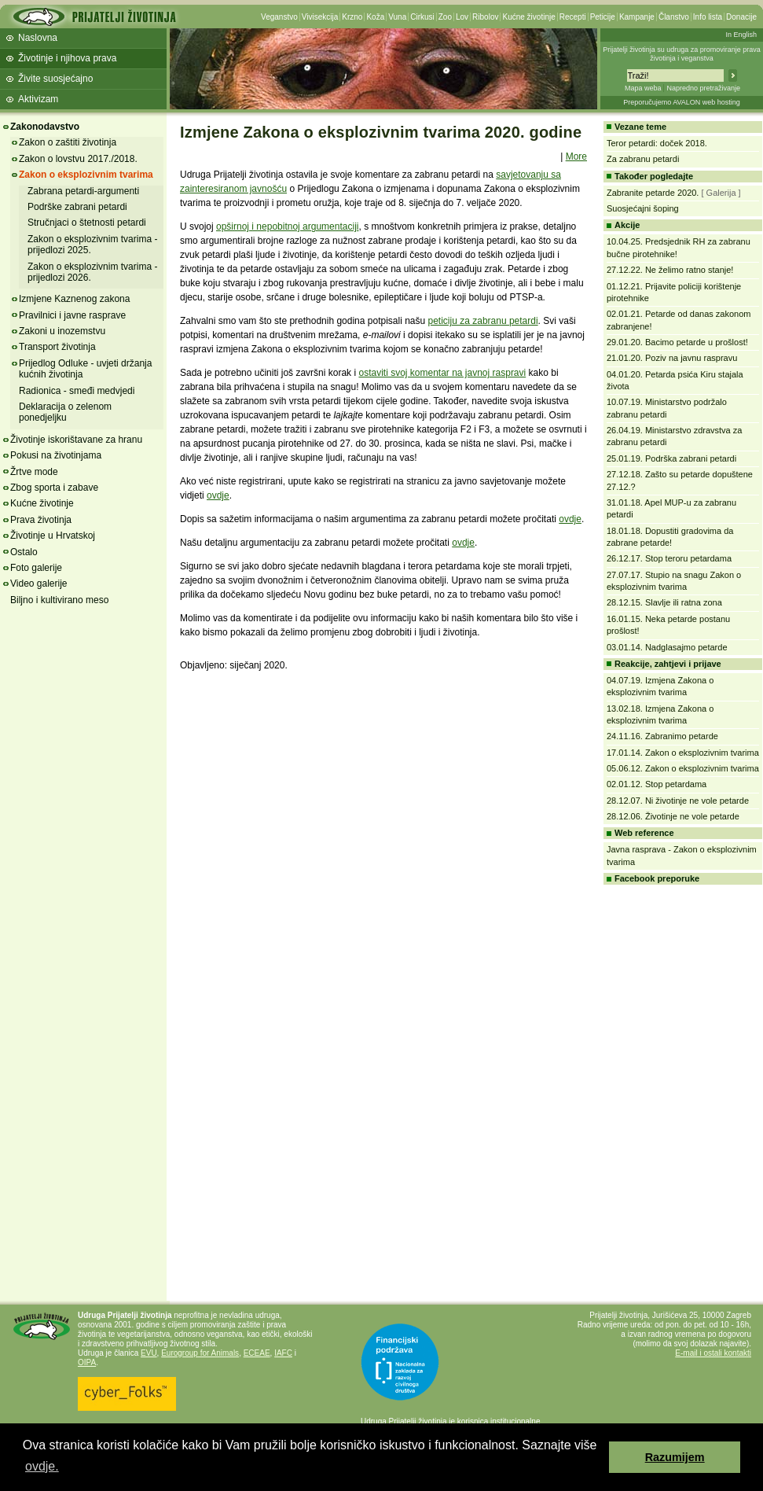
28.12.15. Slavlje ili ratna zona (664, 602)
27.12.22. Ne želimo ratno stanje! (670, 269)
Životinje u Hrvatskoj (52, 535)
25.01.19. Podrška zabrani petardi (671, 458)
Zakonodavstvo (44, 126)
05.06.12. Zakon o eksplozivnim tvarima (683, 768)
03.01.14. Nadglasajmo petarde (667, 647)
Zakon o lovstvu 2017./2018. (78, 158)
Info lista (707, 17)
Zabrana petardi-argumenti (83, 191)
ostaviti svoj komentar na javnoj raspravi (442, 372)
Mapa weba (643, 88)
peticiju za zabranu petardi (483, 320)
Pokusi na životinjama (55, 455)
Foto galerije (36, 567)
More (576, 156)
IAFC (283, 1353)
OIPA (87, 1362)
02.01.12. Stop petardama (656, 784)
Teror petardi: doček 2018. (657, 143)
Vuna (397, 17)
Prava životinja (41, 519)
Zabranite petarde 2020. (653, 192)
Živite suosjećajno (55, 78)
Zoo (445, 17)
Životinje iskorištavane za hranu (76, 439)
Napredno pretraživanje (703, 88)
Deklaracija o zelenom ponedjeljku (65, 412)
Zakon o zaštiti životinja (67, 142)
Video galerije (39, 583)
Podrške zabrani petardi (77, 206)
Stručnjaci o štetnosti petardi (87, 222)
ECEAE (257, 1353)
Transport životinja (57, 346)
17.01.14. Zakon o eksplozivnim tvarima (683, 752)
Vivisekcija (320, 17)
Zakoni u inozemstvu (62, 331)
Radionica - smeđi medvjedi (76, 390)
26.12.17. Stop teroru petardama (669, 558)
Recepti (572, 17)
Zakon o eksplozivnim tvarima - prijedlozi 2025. (92, 245)
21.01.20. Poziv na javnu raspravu (672, 358)
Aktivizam (38, 99)
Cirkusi (422, 17)
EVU (149, 1353)
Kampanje (637, 17)
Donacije (741, 17)
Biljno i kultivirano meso (59, 600)
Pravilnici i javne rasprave (72, 315)
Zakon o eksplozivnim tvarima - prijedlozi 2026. (92, 272)
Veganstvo (279, 17)
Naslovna (37, 37)
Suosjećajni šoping (643, 208)
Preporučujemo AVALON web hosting (681, 102)
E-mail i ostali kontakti (713, 1353)
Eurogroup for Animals (200, 1353)
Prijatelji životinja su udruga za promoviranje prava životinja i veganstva (682, 54)
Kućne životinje (528, 17)
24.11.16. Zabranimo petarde (662, 736)
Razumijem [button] (675, 1457)
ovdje (218, 495)
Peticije (602, 17)
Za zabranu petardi (643, 159)
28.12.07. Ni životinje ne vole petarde (678, 800)
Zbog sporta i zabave (54, 487)
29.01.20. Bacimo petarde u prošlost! (677, 342)
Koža (375, 17)
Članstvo (673, 17)
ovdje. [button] (42, 1466)
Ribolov (485, 17)
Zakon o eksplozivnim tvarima (86, 174)
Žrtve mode (34, 471)
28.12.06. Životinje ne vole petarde (673, 816)
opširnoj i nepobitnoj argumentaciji (287, 226)
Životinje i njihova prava (67, 58)
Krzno (352, 17)
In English (741, 35)
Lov (462, 17)
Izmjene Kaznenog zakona (74, 298)
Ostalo (24, 552)
